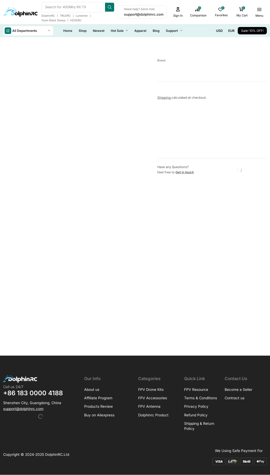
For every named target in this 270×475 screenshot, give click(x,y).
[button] (184, 12)
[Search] (116, 7)
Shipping (164, 97)
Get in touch (185, 172)
